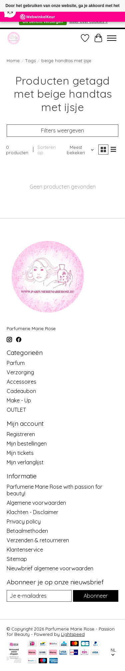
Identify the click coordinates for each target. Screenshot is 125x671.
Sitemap (17, 559)
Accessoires (21, 381)
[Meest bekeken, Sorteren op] (78, 150)
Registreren (21, 434)
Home (13, 60)
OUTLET (16, 409)
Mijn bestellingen (27, 443)
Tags (30, 60)
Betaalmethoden (27, 531)
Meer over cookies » (88, 21)
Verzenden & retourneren (38, 540)
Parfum (16, 363)
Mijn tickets (20, 453)
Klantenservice (25, 549)
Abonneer (96, 595)
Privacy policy (24, 521)
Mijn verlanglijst (25, 462)
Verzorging (20, 372)
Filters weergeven (62, 130)
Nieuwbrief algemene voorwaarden (50, 568)
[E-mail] (39, 596)
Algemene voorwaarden (36, 502)
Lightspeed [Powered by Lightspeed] (73, 634)
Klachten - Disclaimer (32, 512)
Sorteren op (46, 150)
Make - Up (19, 400)
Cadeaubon (21, 391)
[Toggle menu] (111, 38)
